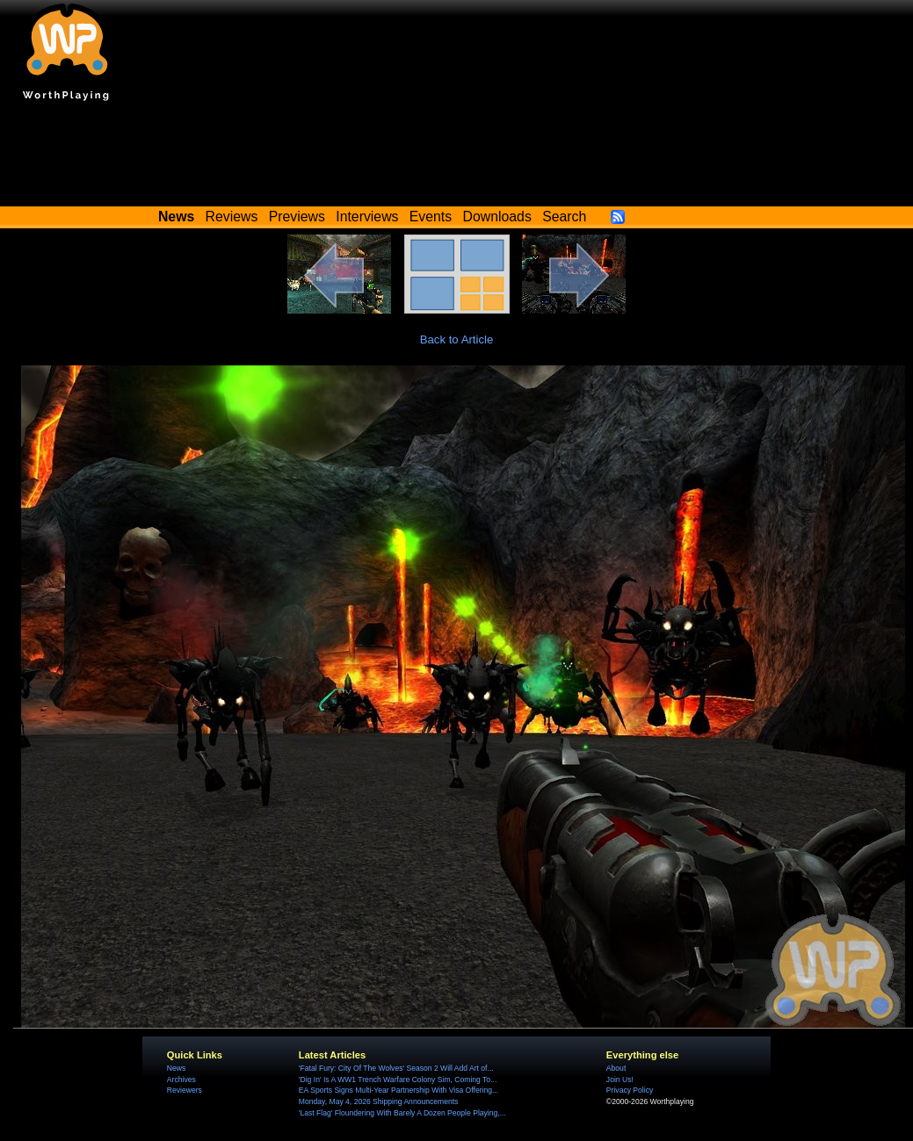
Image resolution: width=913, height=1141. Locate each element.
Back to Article (457, 339)
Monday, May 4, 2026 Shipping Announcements (379, 1101)
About (616, 1068)
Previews (297, 216)
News (176, 1068)
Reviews (232, 216)
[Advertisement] (457, 158)
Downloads (497, 216)
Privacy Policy (629, 1090)
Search (564, 216)
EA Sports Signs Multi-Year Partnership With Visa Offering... (398, 1090)
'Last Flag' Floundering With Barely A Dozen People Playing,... (402, 1113)
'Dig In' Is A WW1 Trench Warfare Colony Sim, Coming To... (397, 1079)
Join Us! (620, 1079)
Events (430, 216)
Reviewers (184, 1090)
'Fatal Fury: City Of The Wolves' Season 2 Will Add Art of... (396, 1068)
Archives (181, 1079)
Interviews (367, 216)
